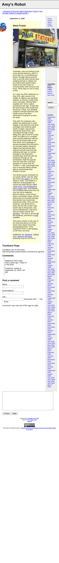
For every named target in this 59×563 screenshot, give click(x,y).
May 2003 (51, 345)
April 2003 (51, 347)
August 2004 (50, 302)
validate (29, 425)
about (50, 22)
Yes (41, 299)
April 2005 (51, 274)
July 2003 (51, 341)
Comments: (6, 305)
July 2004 (51, 305)
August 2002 (50, 375)
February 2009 (51, 136)
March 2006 (50, 241)
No (7, 302)
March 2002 (50, 386)
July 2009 (51, 124)
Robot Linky (50, 88)
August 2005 (50, 266)
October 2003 (50, 331)
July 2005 (51, 269)
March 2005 (50, 277)
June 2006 (51, 235)
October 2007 (50, 187)
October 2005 (50, 259)
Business (28, 234)
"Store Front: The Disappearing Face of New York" (25, 187)
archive (50, 26)
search (50, 20)
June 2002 (51, 379)
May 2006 (51, 236)
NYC (15, 236)
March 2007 (50, 205)
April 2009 (51, 130)
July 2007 (51, 197)
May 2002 (51, 381)
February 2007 (51, 208)
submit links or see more (51, 93)
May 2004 (51, 309)
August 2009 (50, 121)
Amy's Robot (14, 4)
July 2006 (51, 233)
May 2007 (51, 200)
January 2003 (50, 357)
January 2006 (50, 248)
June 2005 (51, 271)
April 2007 (51, 202)
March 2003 (50, 349)
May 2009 (51, 128)
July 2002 (51, 378)
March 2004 (50, 313)
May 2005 (51, 273)
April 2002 (51, 383)
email (49, 24)
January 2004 (50, 321)
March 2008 (50, 168)
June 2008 (51, 162)
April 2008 (51, 166)
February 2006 (51, 245)
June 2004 (51, 307)
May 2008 (51, 164)
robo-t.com (33, 423)
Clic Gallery (25, 179)
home (50, 19)
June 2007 (51, 198)
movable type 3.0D (33, 422)
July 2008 (51, 160)
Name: (4, 284)
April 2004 (51, 311)
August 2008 (50, 158)
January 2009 (50, 140)
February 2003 (51, 353)
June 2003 (51, 343)
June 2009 (51, 126)
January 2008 (50, 176)
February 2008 (51, 172)
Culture (36, 234)
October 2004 (50, 295)
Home (35, 11)
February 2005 (51, 281)
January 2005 (50, 284)
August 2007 (50, 194)
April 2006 (51, 238)
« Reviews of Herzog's (17, 11)
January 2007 (50, 212)
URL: (4, 297)
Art (23, 234)
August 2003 (50, 339)
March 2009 (50, 132)
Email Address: (8, 291)
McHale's (16, 214)
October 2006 (50, 223)
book (36, 215)
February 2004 (51, 317)
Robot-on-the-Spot (25, 236)
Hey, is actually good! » (22, 12)
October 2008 (50, 150)
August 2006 (50, 230)
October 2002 (50, 368)
